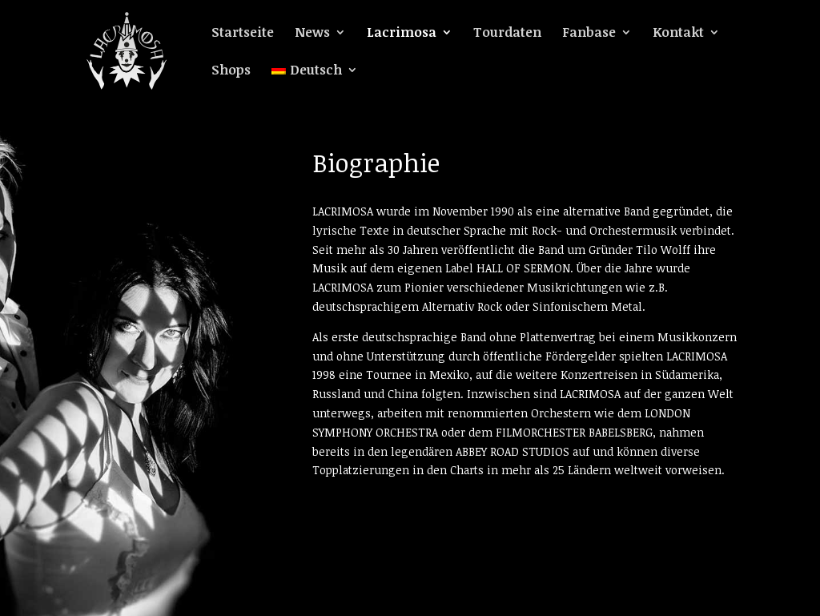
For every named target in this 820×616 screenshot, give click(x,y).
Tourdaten (507, 33)
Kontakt (678, 33)
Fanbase (589, 33)
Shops (231, 71)
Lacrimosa (401, 33)
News (312, 33)
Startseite (242, 33)
